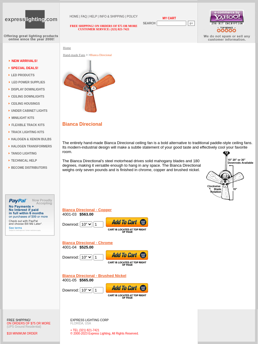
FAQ (84, 16)
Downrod (70, 224)
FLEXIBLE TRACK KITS (28, 125)
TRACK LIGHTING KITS (27, 132)
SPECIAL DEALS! (24, 68)
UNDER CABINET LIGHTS (29, 110)
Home (67, 48)
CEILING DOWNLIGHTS (28, 96)
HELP (93, 16)
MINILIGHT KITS (23, 118)
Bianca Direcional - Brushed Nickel (94, 275)
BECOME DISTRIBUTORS (29, 167)
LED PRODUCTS (23, 75)
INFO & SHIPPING (111, 16)
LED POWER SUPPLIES (28, 82)
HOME (74, 16)
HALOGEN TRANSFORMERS (31, 146)
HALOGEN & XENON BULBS (31, 139)
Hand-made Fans (74, 55)
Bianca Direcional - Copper (87, 210)
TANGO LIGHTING (24, 153)
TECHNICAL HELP (24, 160)
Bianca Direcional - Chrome (87, 243)
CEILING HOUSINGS (25, 103)
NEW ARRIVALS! (24, 61)
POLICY (132, 16)
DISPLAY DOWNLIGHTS (28, 89)
